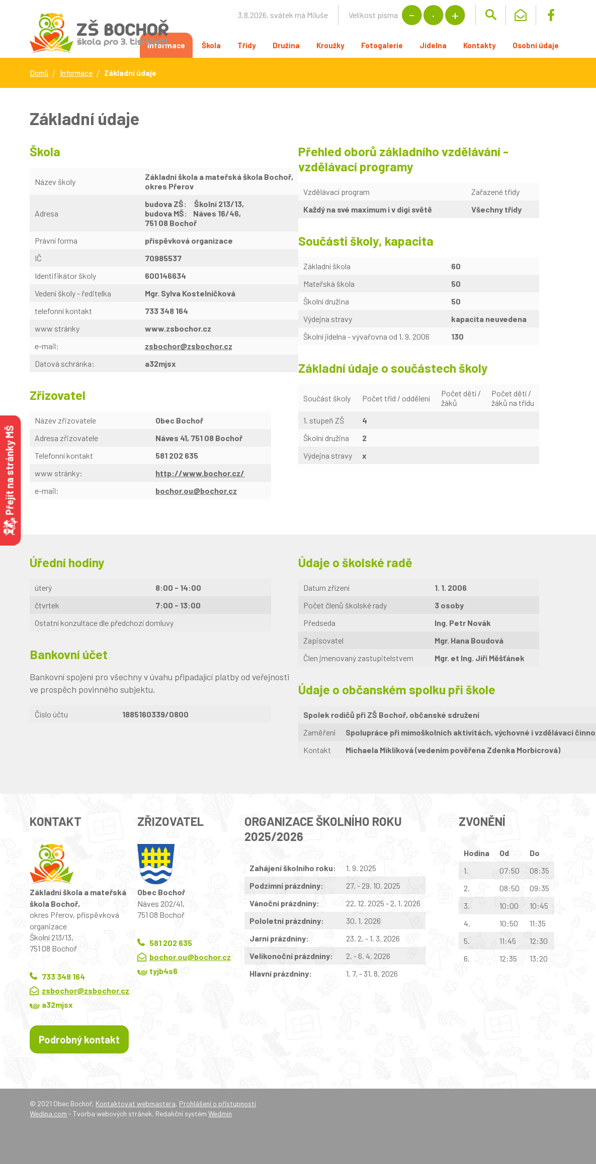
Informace (76, 72)
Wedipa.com (48, 1113)
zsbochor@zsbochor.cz (85, 990)
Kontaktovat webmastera (136, 1103)
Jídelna (433, 45)
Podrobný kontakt (79, 1039)
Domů (39, 72)
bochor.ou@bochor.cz (196, 490)
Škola (211, 45)
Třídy (246, 45)
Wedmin (220, 1113)
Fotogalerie (382, 45)
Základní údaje (130, 72)
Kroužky (330, 45)
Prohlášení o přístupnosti (217, 1103)
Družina (286, 45)
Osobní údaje (536, 45)
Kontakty (479, 45)
